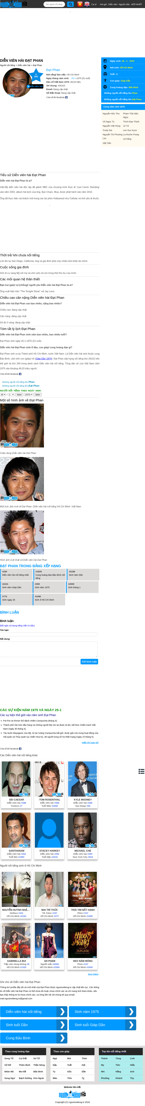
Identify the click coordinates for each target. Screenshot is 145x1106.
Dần (84, 1038)
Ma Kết (22, 1038)
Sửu (69, 1038)
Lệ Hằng (127, 133)
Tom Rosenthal (49, 766)
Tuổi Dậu (50, 823)
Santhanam (16, 817)
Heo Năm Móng (83, 927)
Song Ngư (9, 1044)
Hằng (118, 1038)
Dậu (55, 1031)
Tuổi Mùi (16, 823)
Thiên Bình (24, 1031)
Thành (104, 1024)
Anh (132, 1038)
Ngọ (55, 1024)
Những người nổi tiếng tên (18, 345)
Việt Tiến (107, 138)
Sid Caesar (16, 766)
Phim (82, 879)
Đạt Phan (37, 60)
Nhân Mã (9, 1038)
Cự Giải (23, 1024)
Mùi (69, 1024)
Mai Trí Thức (49, 876)
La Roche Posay (131, 129)
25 (123, 56)
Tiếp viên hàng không (16, 930)
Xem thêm (93, 940)
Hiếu (132, 1031)
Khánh (119, 1044)
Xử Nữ (7, 1031)
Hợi (83, 1031)
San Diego (82, 772)
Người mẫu (124, 4)
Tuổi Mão (50, 772)
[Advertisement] (70, 29)
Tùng (118, 1024)
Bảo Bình (133, 82)
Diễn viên (112, 4)
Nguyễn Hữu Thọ (111, 108)
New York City (83, 823)
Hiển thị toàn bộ (90, 709)
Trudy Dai (107, 125)
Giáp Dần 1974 (44, 322)
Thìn (69, 1044)
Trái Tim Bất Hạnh (82, 876)
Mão (55, 1044)
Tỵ (83, 1044)
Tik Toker (49, 879)
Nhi (103, 1038)
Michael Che (82, 817)
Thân (84, 1024)
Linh (132, 1024)
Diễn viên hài (24, 60)
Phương (105, 1044)
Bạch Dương (25, 1044)
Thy (132, 1044)
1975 (131, 56)
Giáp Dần (125, 75)
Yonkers (16, 772)
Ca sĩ (94, 4)
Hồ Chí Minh (16, 882)
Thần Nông (39, 1031)
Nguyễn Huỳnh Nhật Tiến (16, 876)
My (102, 1031)
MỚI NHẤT (136, 4)
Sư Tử (36, 1024)
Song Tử (8, 1024)
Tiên (118, 1031)
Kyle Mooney (83, 766)
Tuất (69, 1031)
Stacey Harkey (49, 817)
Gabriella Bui (16, 927)
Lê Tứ (126, 120)
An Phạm (49, 927)
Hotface (16, 879)
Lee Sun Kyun (130, 125)
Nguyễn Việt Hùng (111, 120)
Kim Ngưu (38, 1044)
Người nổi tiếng (7, 60)
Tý (54, 1038)
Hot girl (103, 4)
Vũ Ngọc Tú (108, 116)
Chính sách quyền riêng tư (72, 1089)
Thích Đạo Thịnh (131, 116)
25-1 (73, 73)
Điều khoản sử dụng (72, 1074)
